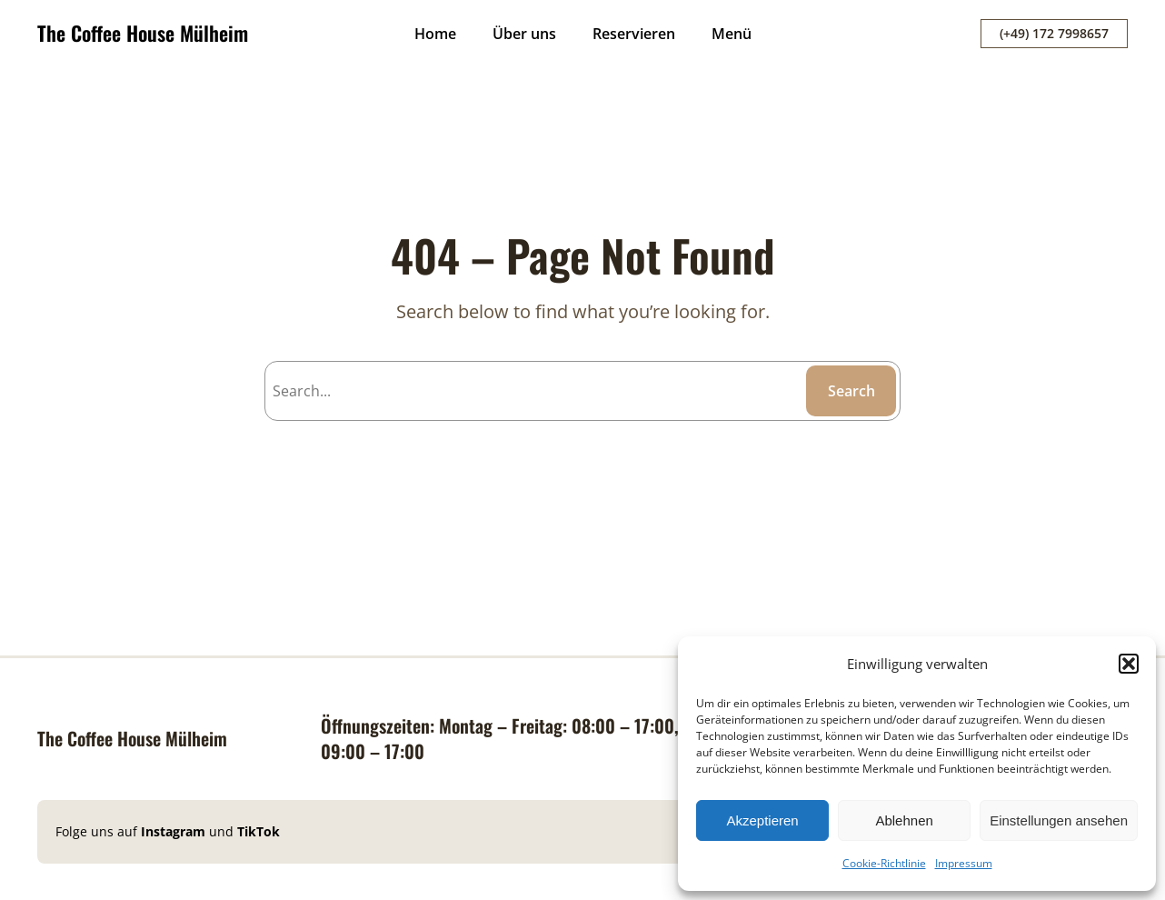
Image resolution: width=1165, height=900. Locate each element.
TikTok (258, 831)
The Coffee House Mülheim (142, 32)
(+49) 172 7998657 (1054, 33)
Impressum (963, 863)
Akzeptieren (762, 820)
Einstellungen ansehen (1059, 820)
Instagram (175, 831)
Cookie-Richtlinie (884, 863)
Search (851, 391)
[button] (1129, 664)
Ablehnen (903, 820)
